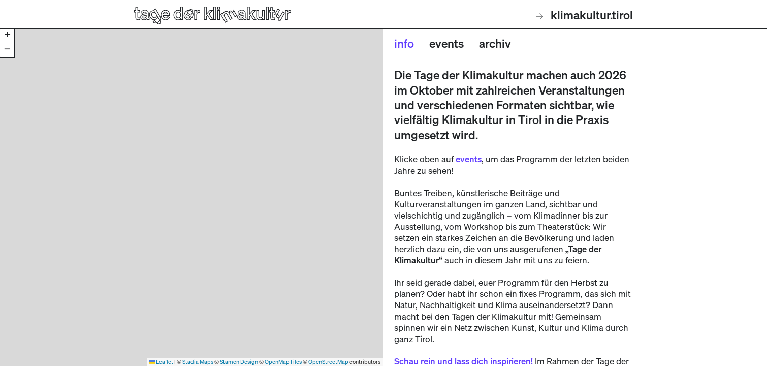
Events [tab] (446, 43)
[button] (7, 36)
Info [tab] (404, 43)
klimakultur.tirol (584, 14)
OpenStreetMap (328, 361)
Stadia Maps (197, 361)
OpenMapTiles (283, 361)
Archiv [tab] (495, 43)
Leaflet (161, 361)
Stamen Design (239, 361)
